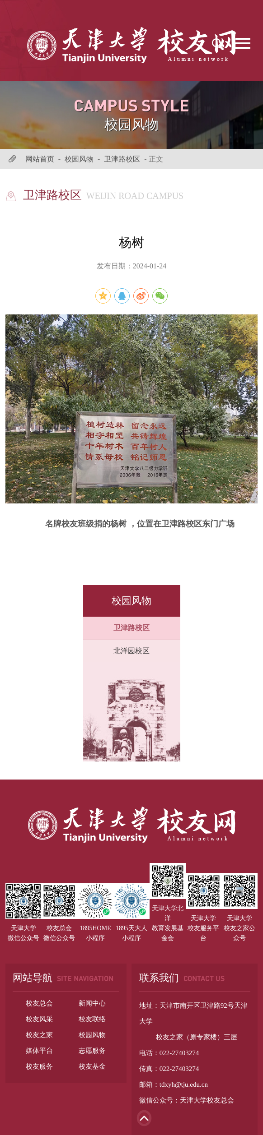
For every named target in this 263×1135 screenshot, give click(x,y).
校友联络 (92, 1019)
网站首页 (39, 159)
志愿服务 (92, 1050)
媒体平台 (39, 1050)
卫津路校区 (122, 159)
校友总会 (39, 1003)
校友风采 (39, 1019)
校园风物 (79, 159)
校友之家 (39, 1034)
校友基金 (92, 1066)
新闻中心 (92, 1003)
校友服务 (39, 1066)
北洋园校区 (131, 651)
